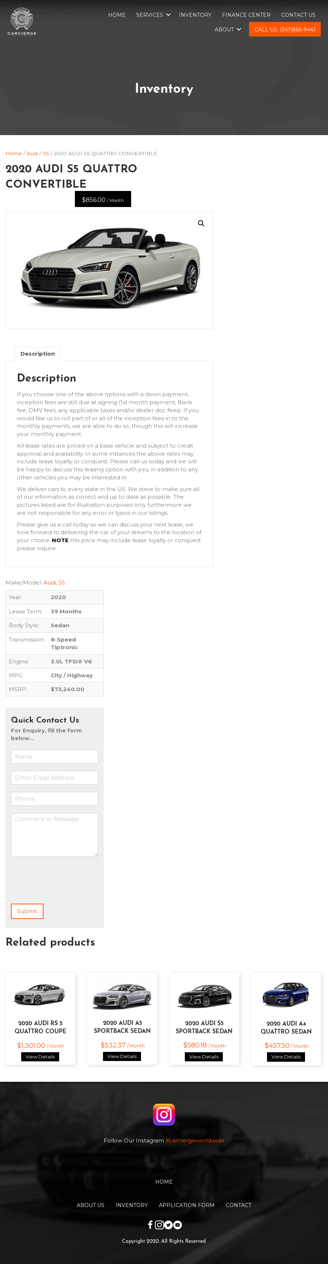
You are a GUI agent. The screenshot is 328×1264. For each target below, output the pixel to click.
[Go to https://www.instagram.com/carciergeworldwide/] (159, 1226)
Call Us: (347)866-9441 (285, 29)
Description (37, 353)
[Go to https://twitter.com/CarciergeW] (168, 1226)
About (224, 29)
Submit (27, 911)
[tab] (38, 354)
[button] (201, 223)
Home (117, 15)
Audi (32, 153)
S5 (46, 153)
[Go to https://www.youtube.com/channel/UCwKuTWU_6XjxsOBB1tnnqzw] (177, 1226)
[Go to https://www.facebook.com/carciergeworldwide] (150, 1226)
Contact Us (298, 15)
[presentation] (66, 891)
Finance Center (246, 15)
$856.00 (103, 199)
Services (149, 15)
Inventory (195, 15)
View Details (40, 1057)
